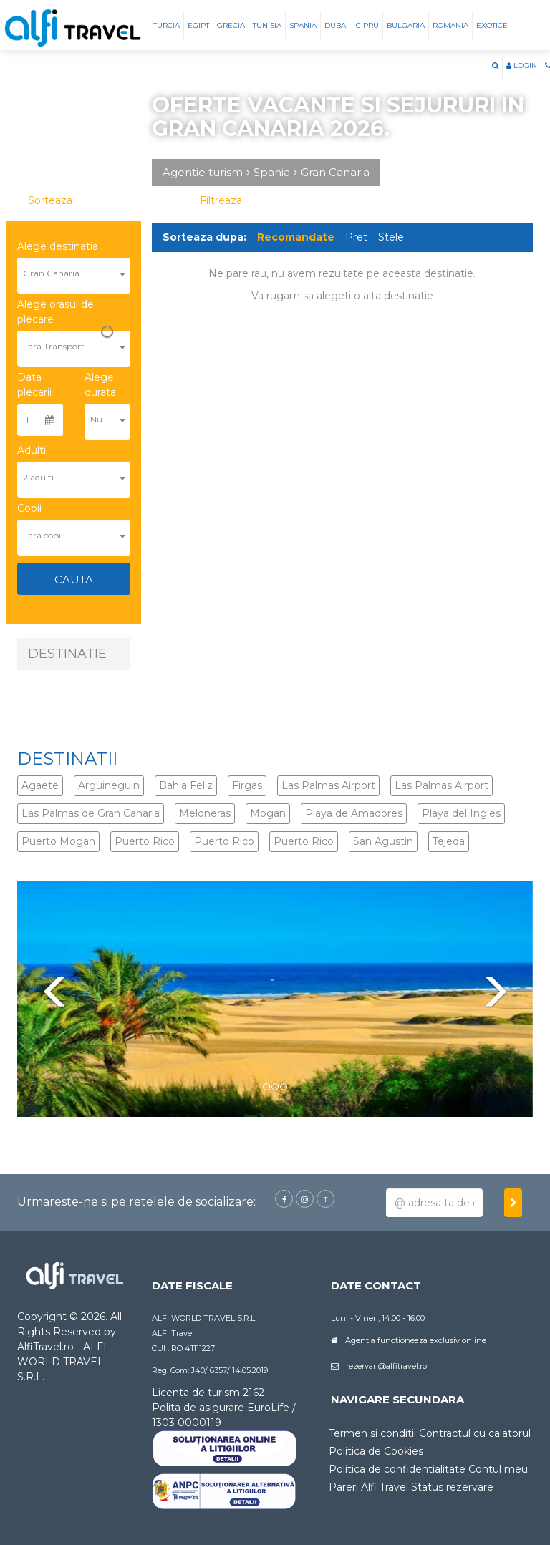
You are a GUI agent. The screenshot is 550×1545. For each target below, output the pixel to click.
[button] (495, 66)
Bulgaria (406, 25)
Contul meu (498, 1469)
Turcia (166, 25)
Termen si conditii (372, 1433)
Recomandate (295, 237)
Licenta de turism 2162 (208, 1392)
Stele (391, 237)
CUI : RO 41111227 (183, 1348)
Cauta (73, 579)
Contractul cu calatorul (475, 1433)
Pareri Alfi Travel (368, 1487)
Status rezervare (452, 1487)
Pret (356, 237)
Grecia (231, 25)
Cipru (367, 25)
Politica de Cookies (376, 1451)
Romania (450, 25)
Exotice (492, 25)
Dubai (336, 25)
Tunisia (267, 25)
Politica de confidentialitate (397, 1469)
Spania (303, 25)
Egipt (198, 25)
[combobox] (73, 268)
